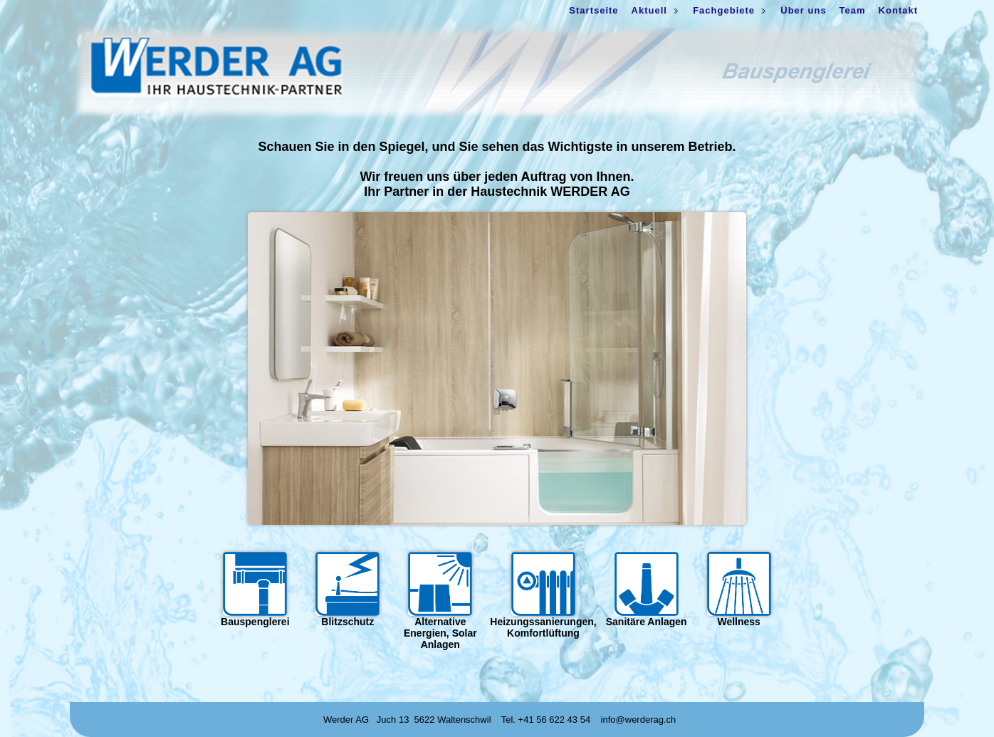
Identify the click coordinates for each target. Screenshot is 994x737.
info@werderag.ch (638, 719)
